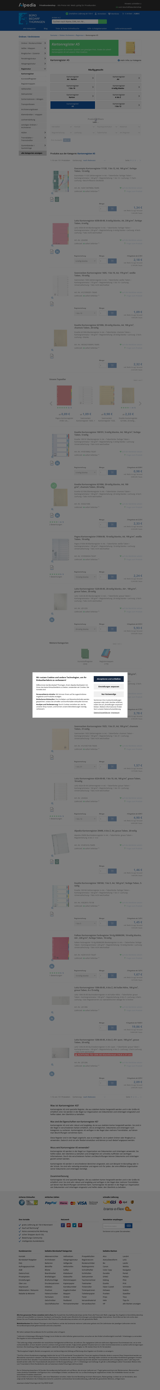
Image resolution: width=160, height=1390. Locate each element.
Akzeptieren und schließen (109, 679)
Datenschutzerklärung (102, 713)
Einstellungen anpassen (108, 686)
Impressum (115, 713)
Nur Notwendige (109, 694)
